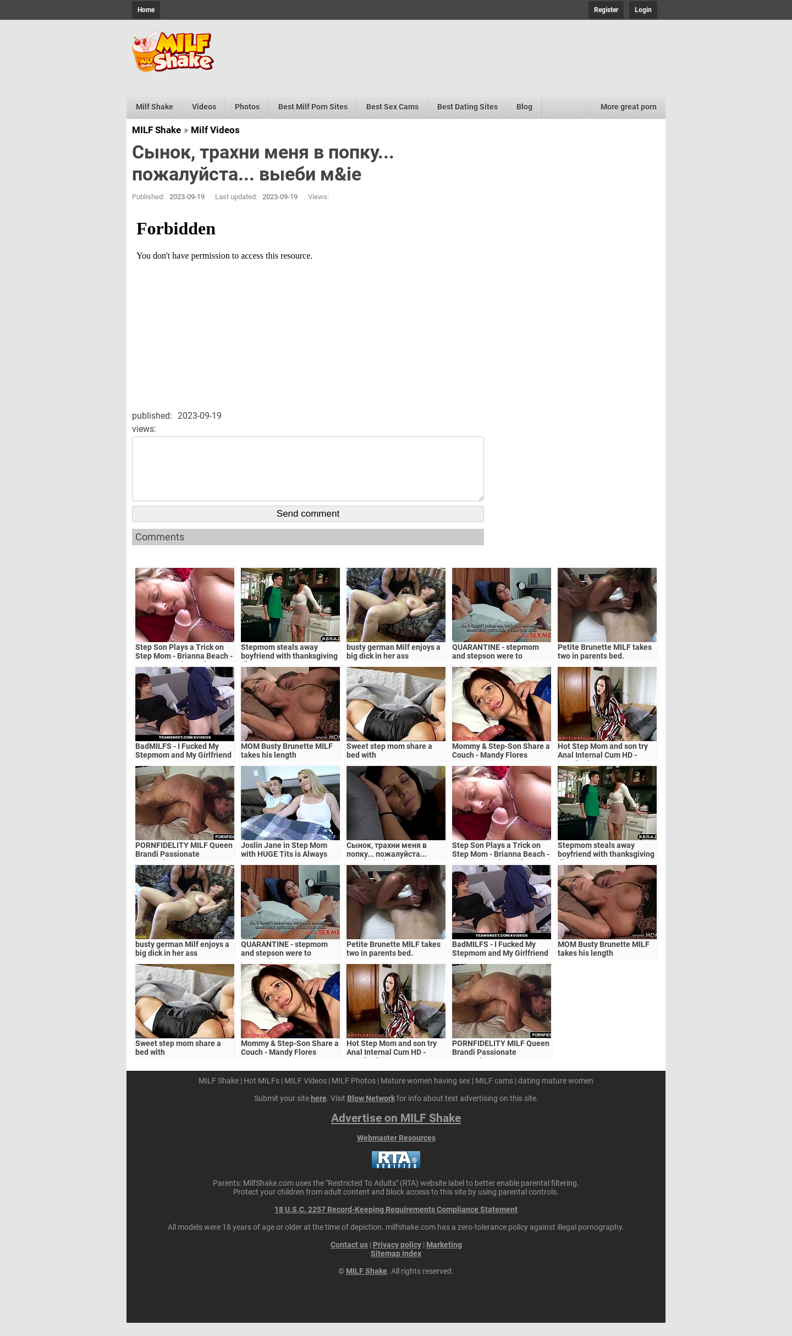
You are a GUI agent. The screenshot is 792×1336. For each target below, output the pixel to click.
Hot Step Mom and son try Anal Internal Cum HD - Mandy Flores (603, 768)
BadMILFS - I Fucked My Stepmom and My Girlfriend (183, 764)
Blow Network (371, 1111)
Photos (247, 106)
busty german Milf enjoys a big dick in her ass (393, 665)
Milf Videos (215, 129)
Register (606, 10)
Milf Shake (154, 106)
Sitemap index (396, 1266)
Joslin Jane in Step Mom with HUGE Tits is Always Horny (284, 867)
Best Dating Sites (467, 106)
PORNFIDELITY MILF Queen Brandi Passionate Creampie (184, 867)
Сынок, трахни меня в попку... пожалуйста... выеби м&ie (386, 867)
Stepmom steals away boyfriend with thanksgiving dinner (289, 669)
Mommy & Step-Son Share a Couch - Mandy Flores (501, 764)
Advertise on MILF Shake (396, 1131)
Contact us (349, 1257)
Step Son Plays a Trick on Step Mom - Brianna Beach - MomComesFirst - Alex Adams (184, 673)
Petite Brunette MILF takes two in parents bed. (605, 665)
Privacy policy (397, 1257)
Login (643, 10)
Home (146, 10)
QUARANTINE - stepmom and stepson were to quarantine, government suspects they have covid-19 (501, 673)
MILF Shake (156, 129)
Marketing (444, 1257)
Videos (204, 106)
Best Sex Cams (392, 106)
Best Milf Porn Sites (313, 106)
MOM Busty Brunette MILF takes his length (287, 764)
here (319, 1111)
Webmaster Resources (396, 1151)
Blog (524, 106)
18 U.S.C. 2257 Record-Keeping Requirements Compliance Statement (396, 1222)
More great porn (629, 106)
